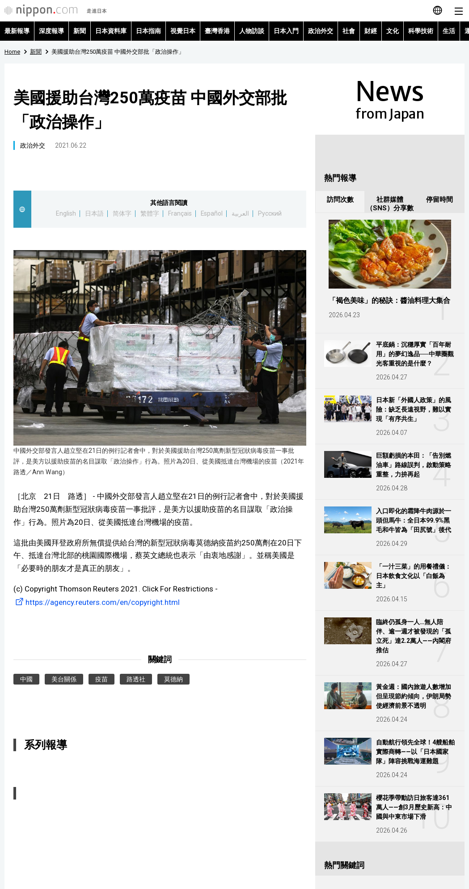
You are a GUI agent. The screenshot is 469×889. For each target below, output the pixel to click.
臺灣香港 (217, 30)
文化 (392, 30)
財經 (370, 30)
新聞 (79, 30)
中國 (26, 679)
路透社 (136, 679)
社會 (348, 30)
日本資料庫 (111, 30)
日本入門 (286, 30)
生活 (449, 30)
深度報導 (51, 30)
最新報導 (17, 30)
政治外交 (320, 30)
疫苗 (101, 679)
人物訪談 (251, 30)
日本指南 (148, 30)
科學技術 (420, 30)
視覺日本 (182, 30)
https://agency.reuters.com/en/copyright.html (96, 602)
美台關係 (63, 679)
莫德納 (173, 679)
